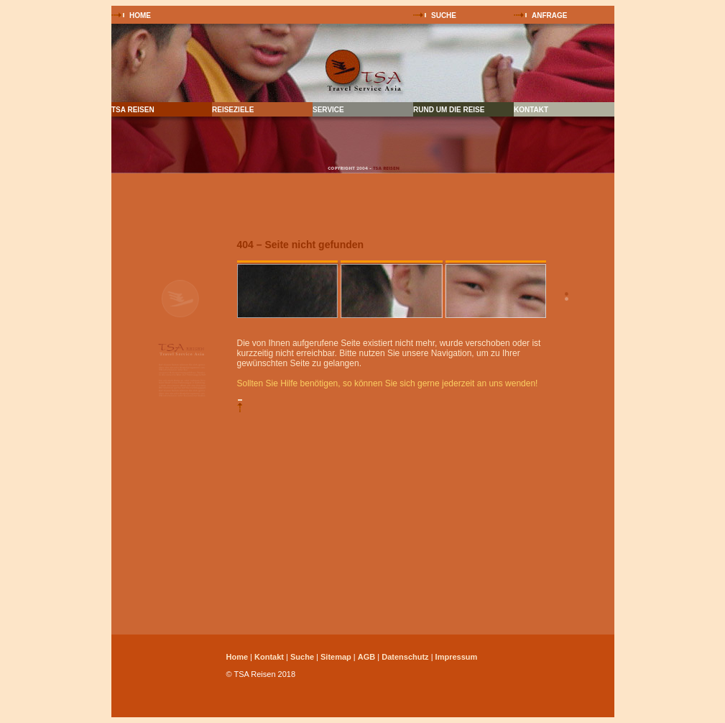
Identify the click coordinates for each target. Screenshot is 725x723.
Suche (302, 656)
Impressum (456, 656)
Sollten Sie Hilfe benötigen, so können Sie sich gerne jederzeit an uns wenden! (387, 383)
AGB (366, 656)
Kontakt (269, 656)
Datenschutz (405, 656)
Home (237, 656)
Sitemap (335, 656)
